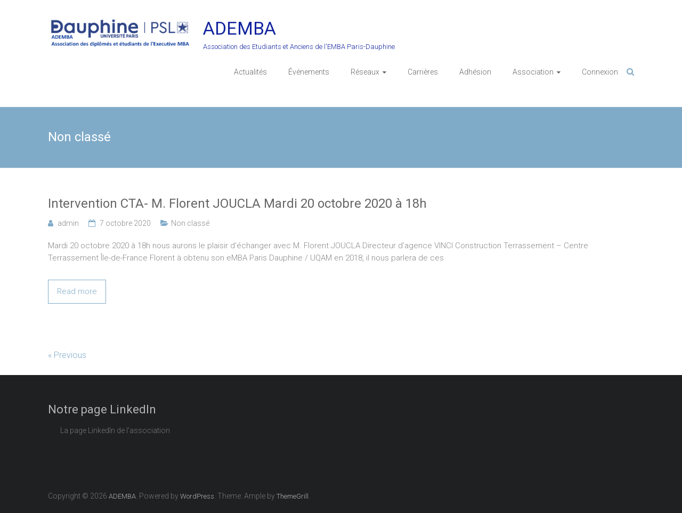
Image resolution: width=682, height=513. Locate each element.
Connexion (600, 72)
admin (68, 223)
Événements (308, 72)
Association (533, 72)
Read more (77, 291)
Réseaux (365, 72)
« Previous (67, 355)
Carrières (423, 72)
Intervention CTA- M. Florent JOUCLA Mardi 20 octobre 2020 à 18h (237, 203)
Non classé (190, 223)
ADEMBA (239, 28)
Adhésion (475, 72)
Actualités (250, 72)
